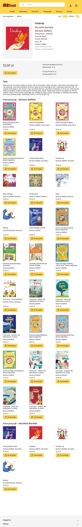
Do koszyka (10, 73)
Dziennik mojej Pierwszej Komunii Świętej (38, 264)
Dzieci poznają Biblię (36, 122)
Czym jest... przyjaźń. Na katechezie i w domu (64, 371)
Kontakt (69, 11)
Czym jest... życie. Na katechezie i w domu (63, 300)
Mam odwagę (7, 194)
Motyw (74, 16)
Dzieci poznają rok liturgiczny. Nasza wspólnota (13, 371)
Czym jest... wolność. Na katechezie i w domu (11, 336)
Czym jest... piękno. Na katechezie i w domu (37, 300)
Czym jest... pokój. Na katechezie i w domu (10, 407)
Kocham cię (60, 158)
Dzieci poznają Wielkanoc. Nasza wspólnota (38, 336)
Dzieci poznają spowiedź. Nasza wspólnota (64, 229)
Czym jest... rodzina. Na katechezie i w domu (37, 371)
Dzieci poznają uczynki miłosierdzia (11, 123)
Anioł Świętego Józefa (37, 228)
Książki (12, 11)
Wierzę (5, 228)
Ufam (57, 194)
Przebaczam (33, 194)
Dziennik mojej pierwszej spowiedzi (11, 264)
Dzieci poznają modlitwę (64, 122)
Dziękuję (32, 446)
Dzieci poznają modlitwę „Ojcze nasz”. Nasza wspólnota (66, 264)
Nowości (59, 11)
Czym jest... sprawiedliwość (12, 299)
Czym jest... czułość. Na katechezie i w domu (37, 407)
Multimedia (23, 11)
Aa (59, 16)
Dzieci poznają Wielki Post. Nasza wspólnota (65, 336)
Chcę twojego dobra (36, 158)
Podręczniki (47, 11)
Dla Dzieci (35, 11)
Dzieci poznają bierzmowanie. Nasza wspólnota (13, 159)
